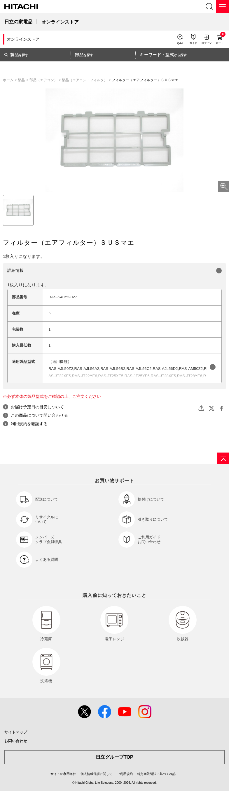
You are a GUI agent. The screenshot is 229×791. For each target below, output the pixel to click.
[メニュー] (222, 6)
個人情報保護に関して (97, 774)
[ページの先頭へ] (223, 458)
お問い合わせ (15, 741)
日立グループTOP (114, 757)
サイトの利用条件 (63, 774)
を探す (16, 54)
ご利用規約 (125, 774)
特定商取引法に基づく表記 (156, 774)
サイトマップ (15, 732)
